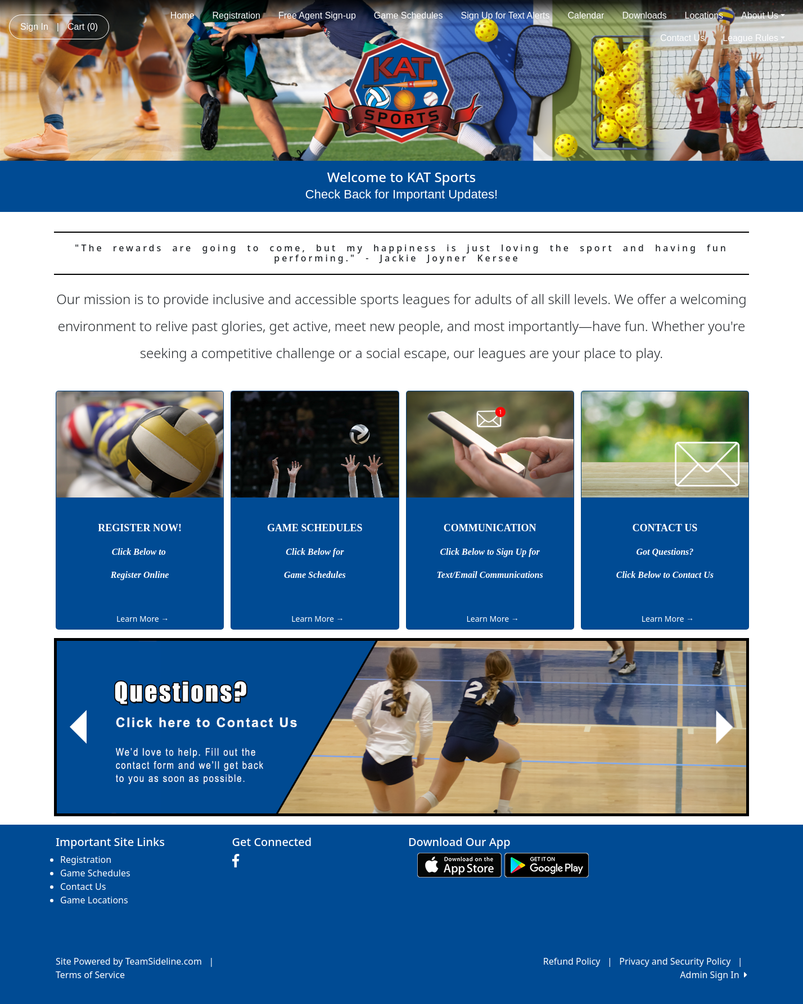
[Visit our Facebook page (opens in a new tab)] (238, 861)
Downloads (644, 15)
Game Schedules (408, 15)
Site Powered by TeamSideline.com (129, 961)
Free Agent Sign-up (317, 15)
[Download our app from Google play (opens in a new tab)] (546, 864)
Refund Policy (572, 961)
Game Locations (94, 900)
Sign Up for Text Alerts (505, 15)
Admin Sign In (713, 975)
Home (182, 15)
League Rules (754, 38)
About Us (763, 15)
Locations (704, 15)
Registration (236, 15)
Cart (82, 26)
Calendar (586, 15)
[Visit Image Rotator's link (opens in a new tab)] (401, 727)
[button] (78, 727)
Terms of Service (90, 975)
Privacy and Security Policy (674, 961)
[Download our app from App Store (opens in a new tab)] (459, 864)
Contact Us (682, 38)
